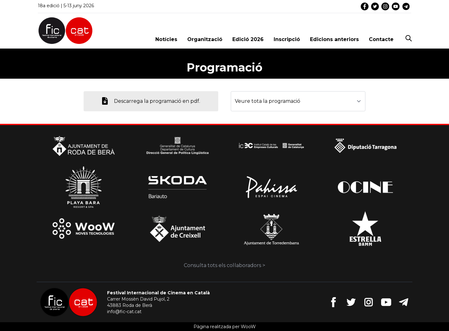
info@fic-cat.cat (124, 311)
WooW (248, 326)
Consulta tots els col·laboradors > (224, 265)
